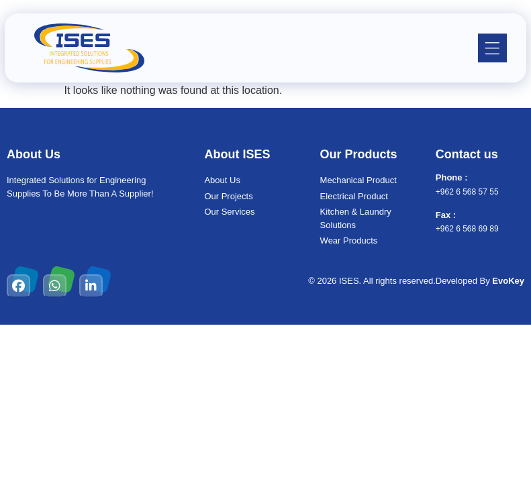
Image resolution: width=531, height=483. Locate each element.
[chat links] (507, 459)
